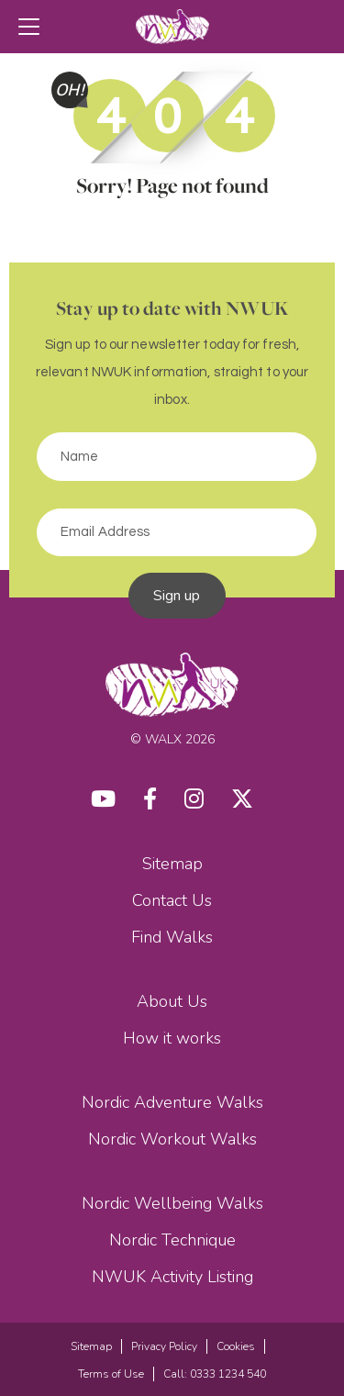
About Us (172, 1001)
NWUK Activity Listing (172, 1277)
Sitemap (172, 864)
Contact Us (172, 900)
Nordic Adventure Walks (172, 1102)
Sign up (177, 596)
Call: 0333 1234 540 (214, 1374)
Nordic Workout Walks (172, 1139)
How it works (172, 1038)
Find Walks (172, 937)
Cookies (235, 1346)
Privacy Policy (164, 1346)
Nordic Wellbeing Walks (172, 1203)
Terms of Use (111, 1374)
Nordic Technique (172, 1240)
